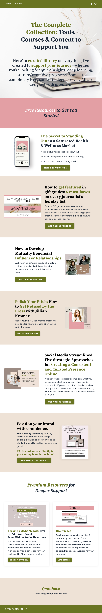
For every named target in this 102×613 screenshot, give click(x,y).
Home (8, 3)
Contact (18, 3)
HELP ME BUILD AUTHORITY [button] (34, 462)
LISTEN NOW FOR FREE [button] (55, 170)
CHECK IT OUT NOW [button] (19, 557)
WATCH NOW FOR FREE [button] (30, 281)
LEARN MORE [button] (64, 557)
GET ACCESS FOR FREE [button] (59, 228)
